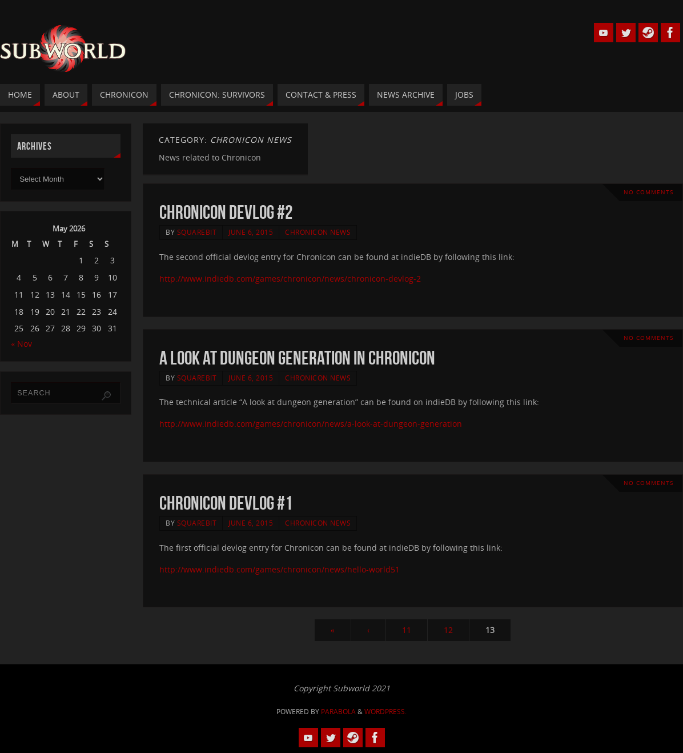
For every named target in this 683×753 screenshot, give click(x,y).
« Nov (21, 343)
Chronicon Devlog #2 (225, 212)
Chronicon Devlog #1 (225, 503)
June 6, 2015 (250, 232)
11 (406, 629)
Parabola (338, 711)
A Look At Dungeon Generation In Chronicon (297, 358)
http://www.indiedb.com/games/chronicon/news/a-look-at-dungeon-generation (310, 423)
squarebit (197, 232)
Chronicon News (318, 232)
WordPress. (385, 711)
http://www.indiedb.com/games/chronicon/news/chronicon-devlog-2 (290, 278)
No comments (648, 192)
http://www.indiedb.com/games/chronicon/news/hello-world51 (279, 569)
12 (448, 629)
